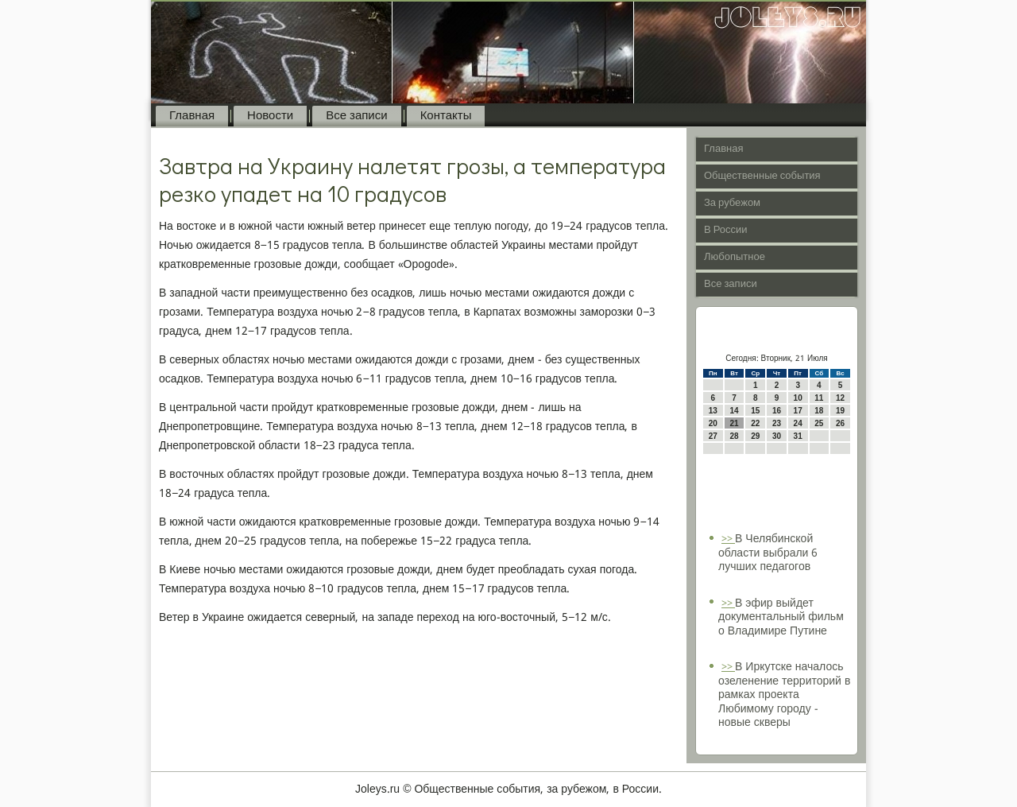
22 (755, 423)
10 (798, 398)
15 (755, 410)
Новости (270, 116)
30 (776, 436)
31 (798, 436)
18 (818, 410)
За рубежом (732, 203)
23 (776, 423)
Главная (192, 116)
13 (713, 410)
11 (818, 398)
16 (776, 410)
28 (733, 436)
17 (798, 410)
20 (713, 423)
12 (840, 398)
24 (798, 423)
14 (733, 410)
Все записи (356, 116)
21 (733, 423)
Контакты (446, 116)
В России (726, 230)
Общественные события (762, 176)
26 (840, 423)
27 (713, 436)
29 (755, 436)
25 (818, 423)
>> (728, 539)
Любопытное (734, 257)
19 (840, 410)
